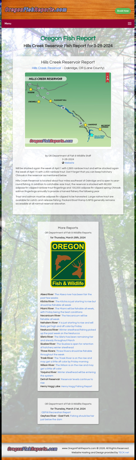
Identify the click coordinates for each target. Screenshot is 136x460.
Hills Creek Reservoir (46, 68)
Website (69, 163)
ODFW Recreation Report (56, 412)
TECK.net (123, 452)
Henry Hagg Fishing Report (76, 386)
